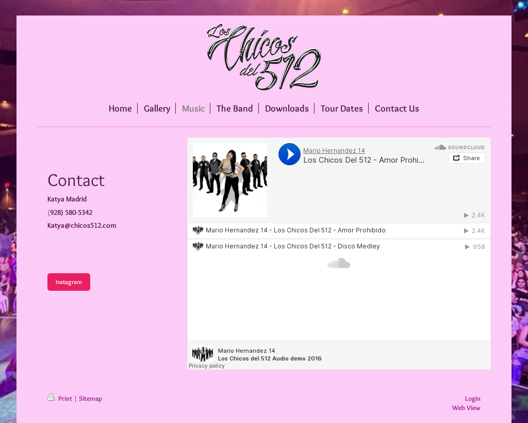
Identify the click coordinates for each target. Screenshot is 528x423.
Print (60, 398)
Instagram (69, 282)
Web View (466, 407)
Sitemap (90, 398)
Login (473, 398)
